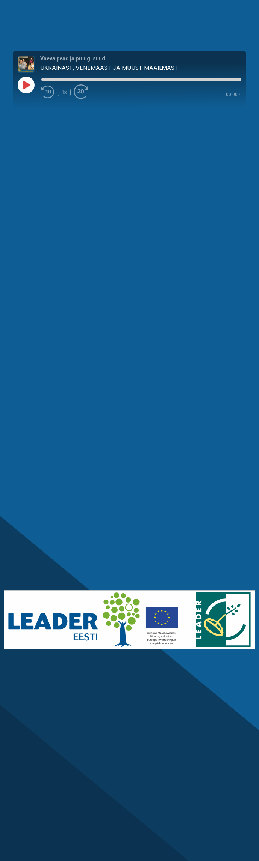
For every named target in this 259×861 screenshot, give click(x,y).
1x (64, 92)
